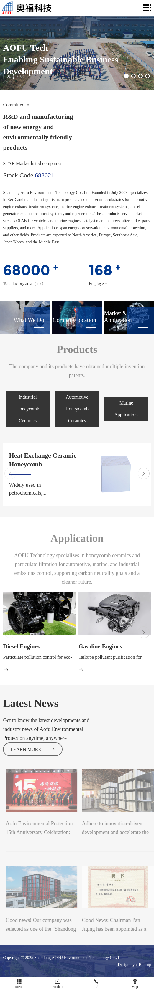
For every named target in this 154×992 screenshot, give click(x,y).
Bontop (145, 965)
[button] (126, 76)
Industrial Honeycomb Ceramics (27, 409)
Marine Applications (126, 408)
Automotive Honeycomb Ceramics (77, 409)
